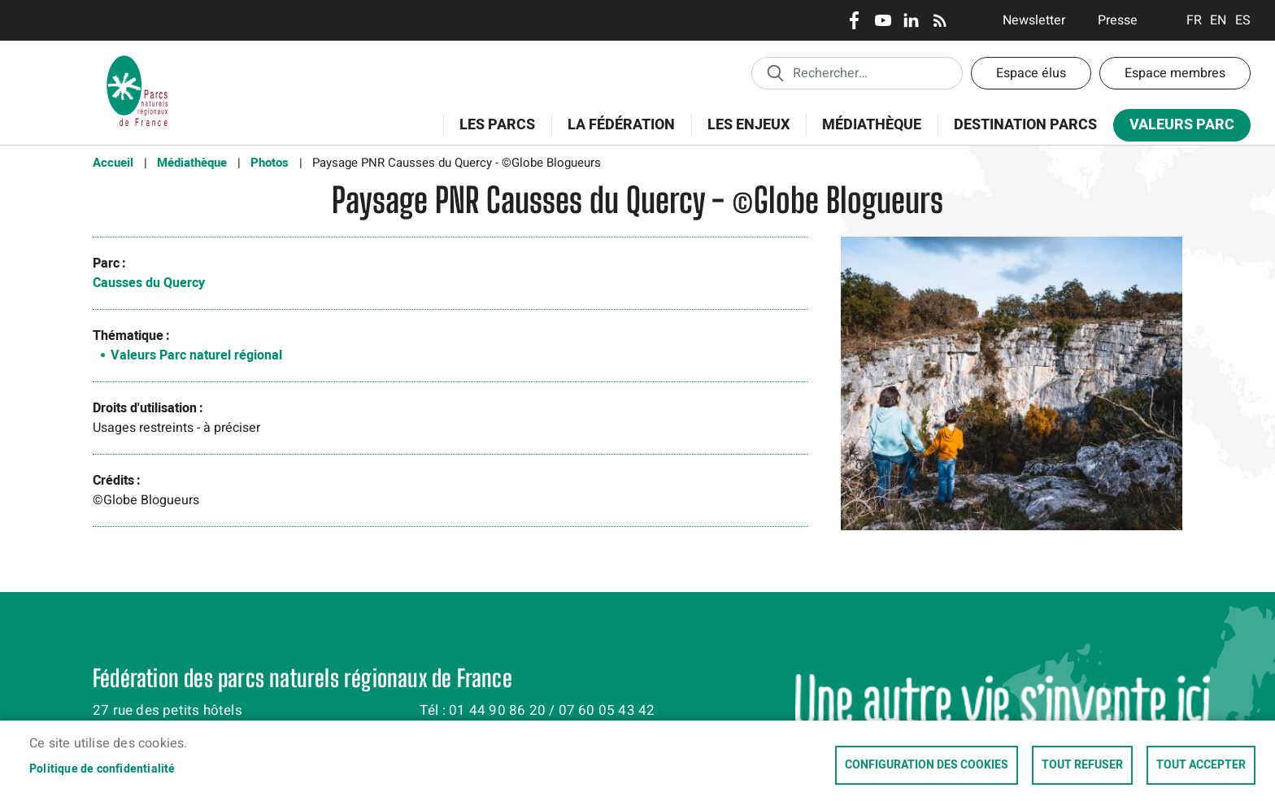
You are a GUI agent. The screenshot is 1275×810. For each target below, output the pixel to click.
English (1218, 20)
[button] (1011, 389)
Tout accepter (1201, 765)
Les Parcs (492, 134)
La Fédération (616, 134)
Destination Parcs (1025, 125)
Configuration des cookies (926, 765)
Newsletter (1034, 20)
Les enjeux (743, 134)
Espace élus (1031, 73)
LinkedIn (911, 20)
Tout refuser (1082, 765)
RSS (939, 20)
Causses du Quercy (149, 283)
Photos (269, 163)
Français (1194, 20)
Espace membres (1175, 73)
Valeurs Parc (1176, 128)
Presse (1118, 20)
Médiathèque (871, 125)
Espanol (1243, 20)
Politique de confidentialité (102, 769)
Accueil (113, 163)
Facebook (854, 20)
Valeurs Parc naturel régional (196, 355)
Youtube (882, 20)
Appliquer (774, 72)
